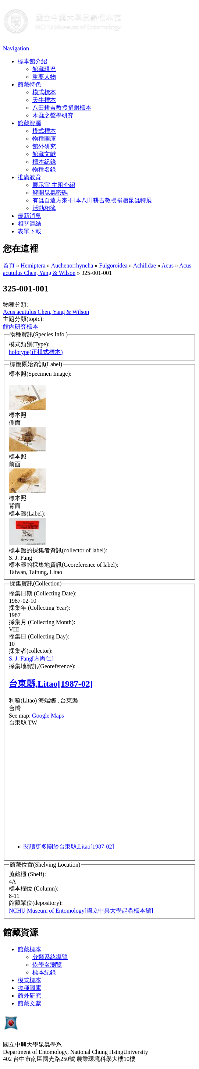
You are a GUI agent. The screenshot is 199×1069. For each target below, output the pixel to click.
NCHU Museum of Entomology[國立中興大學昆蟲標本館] (81, 910)
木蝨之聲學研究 (53, 115)
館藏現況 (44, 69)
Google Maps (48, 715)
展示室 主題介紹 (53, 185)
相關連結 (29, 223)
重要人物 (44, 77)
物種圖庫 (44, 138)
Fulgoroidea (113, 265)
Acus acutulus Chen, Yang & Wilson (46, 312)
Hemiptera (33, 265)
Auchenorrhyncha (72, 265)
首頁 (9, 265)
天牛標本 (44, 100)
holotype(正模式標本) (36, 352)
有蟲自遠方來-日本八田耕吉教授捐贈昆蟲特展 (92, 200)
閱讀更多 (69, 846)
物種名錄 (44, 169)
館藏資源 (29, 123)
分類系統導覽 (50, 957)
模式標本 (44, 92)
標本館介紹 (32, 61)
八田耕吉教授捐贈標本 (61, 108)
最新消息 (29, 216)
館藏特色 (29, 84)
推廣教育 (29, 177)
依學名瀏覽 (47, 965)
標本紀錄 (44, 162)
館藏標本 (29, 949)
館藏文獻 (44, 154)
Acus (167, 265)
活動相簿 (44, 208)
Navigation (16, 48)
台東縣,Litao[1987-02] (51, 684)
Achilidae (144, 265)
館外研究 (44, 146)
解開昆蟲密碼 (50, 193)
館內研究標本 (20, 326)
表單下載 (29, 231)
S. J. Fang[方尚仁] (31, 658)
